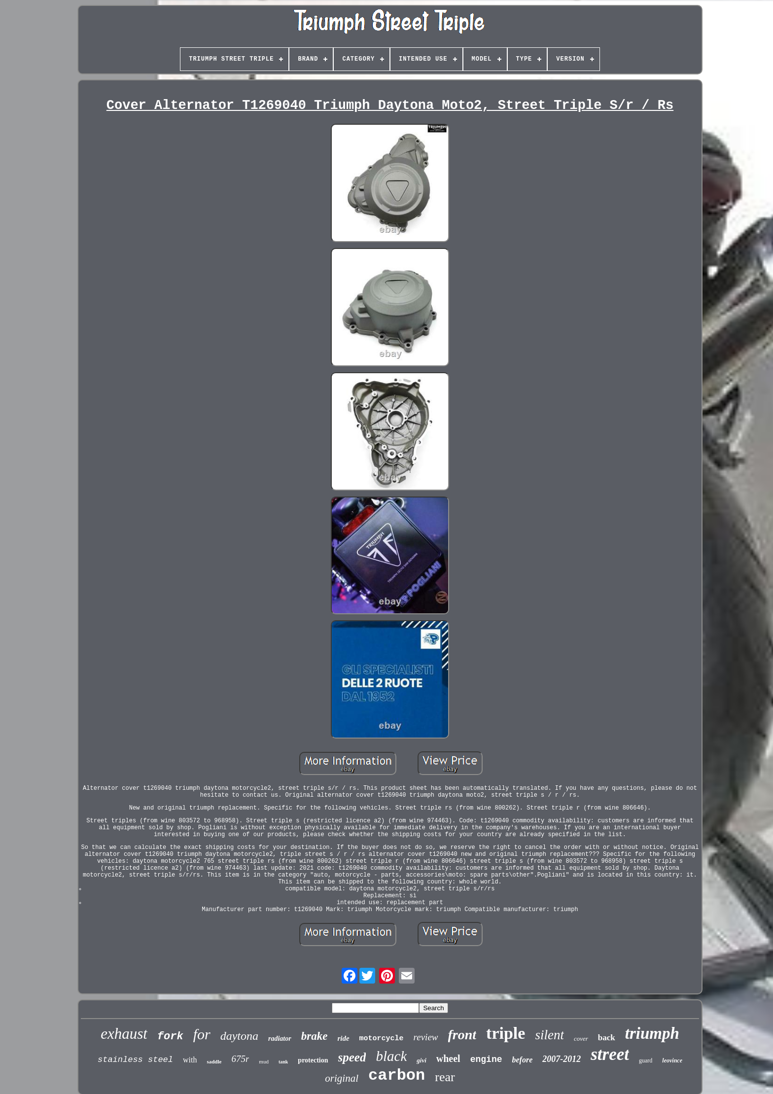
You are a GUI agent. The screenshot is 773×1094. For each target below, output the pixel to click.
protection (313, 1060)
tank (283, 1061)
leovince (672, 1060)
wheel (448, 1058)
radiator (279, 1038)
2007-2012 (561, 1059)
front (462, 1034)
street (610, 1054)
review (426, 1037)
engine (486, 1059)
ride (343, 1038)
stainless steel (135, 1059)
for (202, 1034)
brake (314, 1036)
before (522, 1060)
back (606, 1037)
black (391, 1056)
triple (505, 1033)
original (341, 1078)
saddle (214, 1061)
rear (445, 1077)
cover (581, 1038)
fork (170, 1036)
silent (549, 1034)
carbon (396, 1075)
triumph (652, 1033)
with (190, 1060)
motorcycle (381, 1038)
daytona (239, 1035)
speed (352, 1057)
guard (645, 1060)
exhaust (124, 1033)
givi (421, 1060)
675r (240, 1059)
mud (264, 1061)
